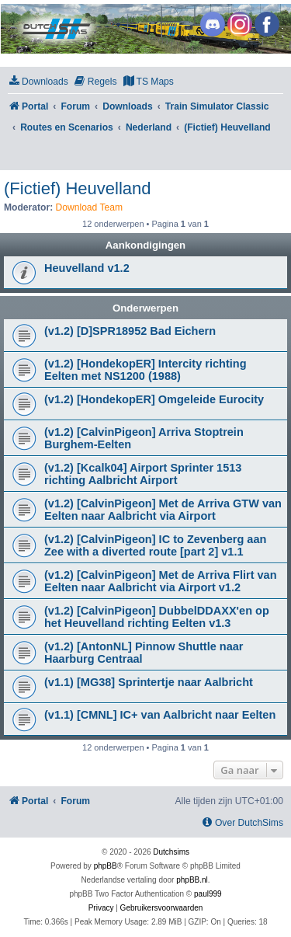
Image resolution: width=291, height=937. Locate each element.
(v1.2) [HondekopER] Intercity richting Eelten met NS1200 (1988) (145, 369)
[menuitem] (38, 81)
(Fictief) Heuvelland (77, 188)
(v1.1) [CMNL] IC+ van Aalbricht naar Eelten (159, 715)
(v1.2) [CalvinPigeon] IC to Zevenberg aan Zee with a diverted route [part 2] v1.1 (155, 545)
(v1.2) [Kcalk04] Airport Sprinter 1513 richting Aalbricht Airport (142, 474)
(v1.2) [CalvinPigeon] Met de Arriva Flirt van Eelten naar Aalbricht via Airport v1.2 (160, 581)
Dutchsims (171, 852)
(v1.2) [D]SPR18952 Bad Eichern (130, 331)
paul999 (208, 894)
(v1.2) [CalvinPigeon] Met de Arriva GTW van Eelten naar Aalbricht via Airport (163, 509)
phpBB (105, 866)
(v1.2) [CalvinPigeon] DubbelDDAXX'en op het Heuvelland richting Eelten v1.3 (156, 616)
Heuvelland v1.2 (87, 268)
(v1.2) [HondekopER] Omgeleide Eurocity (154, 399)
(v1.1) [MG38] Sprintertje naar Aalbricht (148, 682)
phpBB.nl (192, 880)
